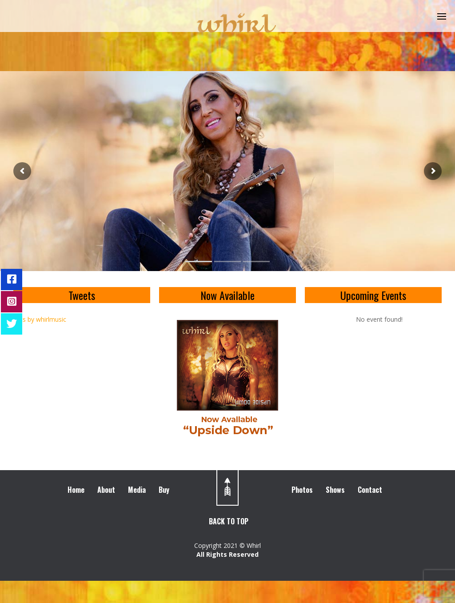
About (106, 489)
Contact (370, 489)
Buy (164, 489)
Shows (335, 489)
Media (137, 489)
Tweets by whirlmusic (35, 319)
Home (76, 489)
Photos (302, 489)
